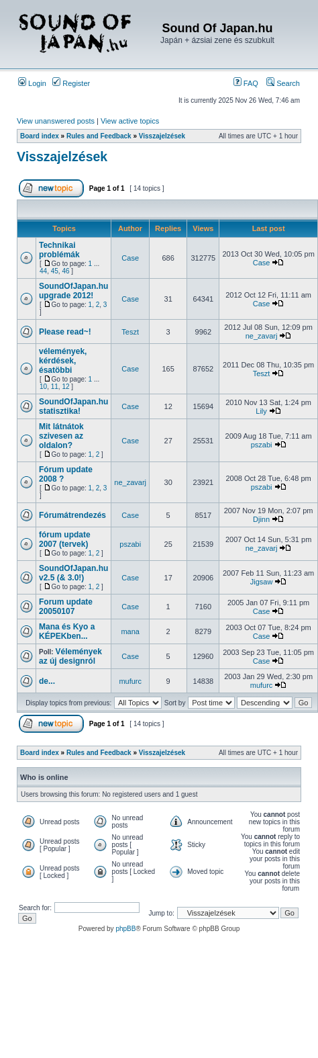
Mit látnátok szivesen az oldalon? (61, 436)
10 (43, 386)
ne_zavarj (262, 336)
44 (43, 271)
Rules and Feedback (98, 136)
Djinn (261, 519)
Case (130, 258)
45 (54, 271)
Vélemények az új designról (70, 656)
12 (65, 386)
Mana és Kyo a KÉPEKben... (67, 631)
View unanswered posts (56, 121)
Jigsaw (261, 582)
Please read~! (65, 332)
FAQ (245, 83)
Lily (261, 411)
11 (54, 386)
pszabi (261, 445)
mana (130, 631)
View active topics (130, 121)
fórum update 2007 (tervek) (65, 539)
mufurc (130, 681)
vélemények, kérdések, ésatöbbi (63, 361)
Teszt (130, 332)
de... (47, 681)
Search (283, 83)
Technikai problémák (59, 249)
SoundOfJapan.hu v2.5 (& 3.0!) (73, 573)
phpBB (125, 928)
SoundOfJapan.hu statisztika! (73, 406)
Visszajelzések (162, 136)
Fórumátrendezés (72, 515)
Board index (39, 136)
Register (71, 83)
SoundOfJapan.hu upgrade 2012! (73, 290)
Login (32, 83)
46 (65, 271)
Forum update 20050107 (66, 606)
